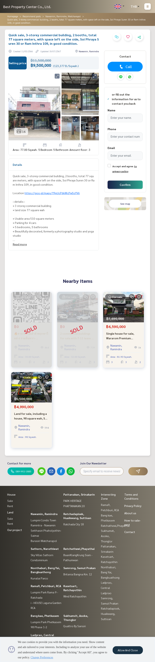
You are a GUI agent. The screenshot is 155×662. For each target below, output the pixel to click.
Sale (10, 500)
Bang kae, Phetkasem (45, 615)
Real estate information (29, 133)
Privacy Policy (132, 506)
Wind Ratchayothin (74, 596)
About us (130, 513)
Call (125, 66)
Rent (10, 506)
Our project (14, 530)
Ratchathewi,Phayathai (79, 548)
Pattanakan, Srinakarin (79, 494)
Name (111, 110)
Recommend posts (32, 16)
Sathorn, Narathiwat (45, 548)
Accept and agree (122, 166)
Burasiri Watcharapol (44, 541)
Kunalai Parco (39, 578)
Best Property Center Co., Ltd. (27, 6)
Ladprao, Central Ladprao (106, 588)
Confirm (125, 184)
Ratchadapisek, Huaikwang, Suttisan (110, 613)
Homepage (12, 16)
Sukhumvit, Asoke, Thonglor (108, 536)
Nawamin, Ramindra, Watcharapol (63, 16)
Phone (112, 129)
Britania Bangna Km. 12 (77, 574)
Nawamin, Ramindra (44, 514)
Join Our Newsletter (93, 463)
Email (111, 148)
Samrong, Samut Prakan (79, 568)
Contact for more (19, 463)
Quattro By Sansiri (74, 626)
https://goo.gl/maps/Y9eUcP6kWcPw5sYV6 (52, 193)
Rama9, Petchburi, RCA (46, 586)
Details (17, 164)
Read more (20, 244)
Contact (129, 532)
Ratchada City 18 (73, 524)
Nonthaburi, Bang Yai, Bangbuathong (110, 572)
